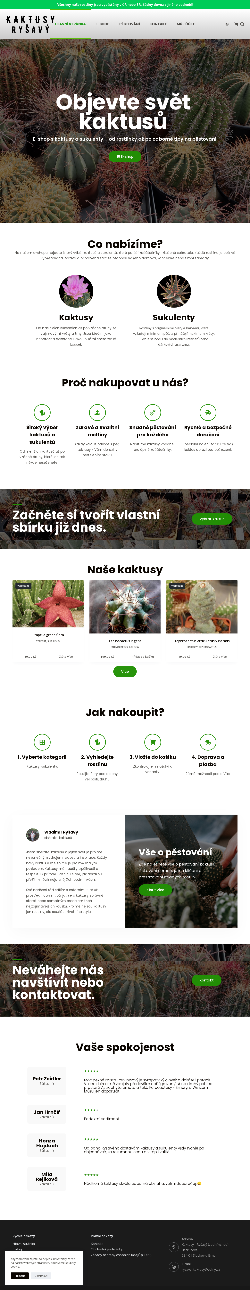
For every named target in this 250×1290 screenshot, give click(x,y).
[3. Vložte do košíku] (152, 742)
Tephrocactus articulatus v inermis (202, 641)
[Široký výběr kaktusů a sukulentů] (42, 412)
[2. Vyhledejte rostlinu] (97, 742)
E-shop (103, 23)
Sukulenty (53, 641)
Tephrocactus (208, 647)
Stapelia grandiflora (48, 635)
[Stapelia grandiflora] (48, 604)
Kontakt (158, 23)
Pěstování (129, 23)
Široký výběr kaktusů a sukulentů (42, 435)
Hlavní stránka (70, 23)
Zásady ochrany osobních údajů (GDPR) (121, 1255)
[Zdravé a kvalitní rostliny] (97, 412)
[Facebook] (227, 24)
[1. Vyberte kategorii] (42, 742)
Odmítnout (41, 1276)
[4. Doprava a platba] (208, 742)
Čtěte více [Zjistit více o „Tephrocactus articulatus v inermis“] (220, 656)
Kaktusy (134, 647)
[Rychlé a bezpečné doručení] (208, 412)
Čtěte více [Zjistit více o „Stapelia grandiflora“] (66, 656)
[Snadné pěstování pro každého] (152, 412)
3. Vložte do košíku (152, 757)
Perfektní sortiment (102, 1119)
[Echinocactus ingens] (125, 606)
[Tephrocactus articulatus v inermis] (202, 606)
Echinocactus (119, 647)
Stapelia (41, 641)
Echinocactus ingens (125, 641)
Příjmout (20, 1276)
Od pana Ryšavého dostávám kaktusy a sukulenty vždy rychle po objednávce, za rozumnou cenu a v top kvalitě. (144, 1150)
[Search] (242, 24)
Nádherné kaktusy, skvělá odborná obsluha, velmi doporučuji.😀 (143, 1183)
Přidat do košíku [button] (143, 656)
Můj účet (186, 23)
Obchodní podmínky (107, 1249)
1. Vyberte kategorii (42, 757)
